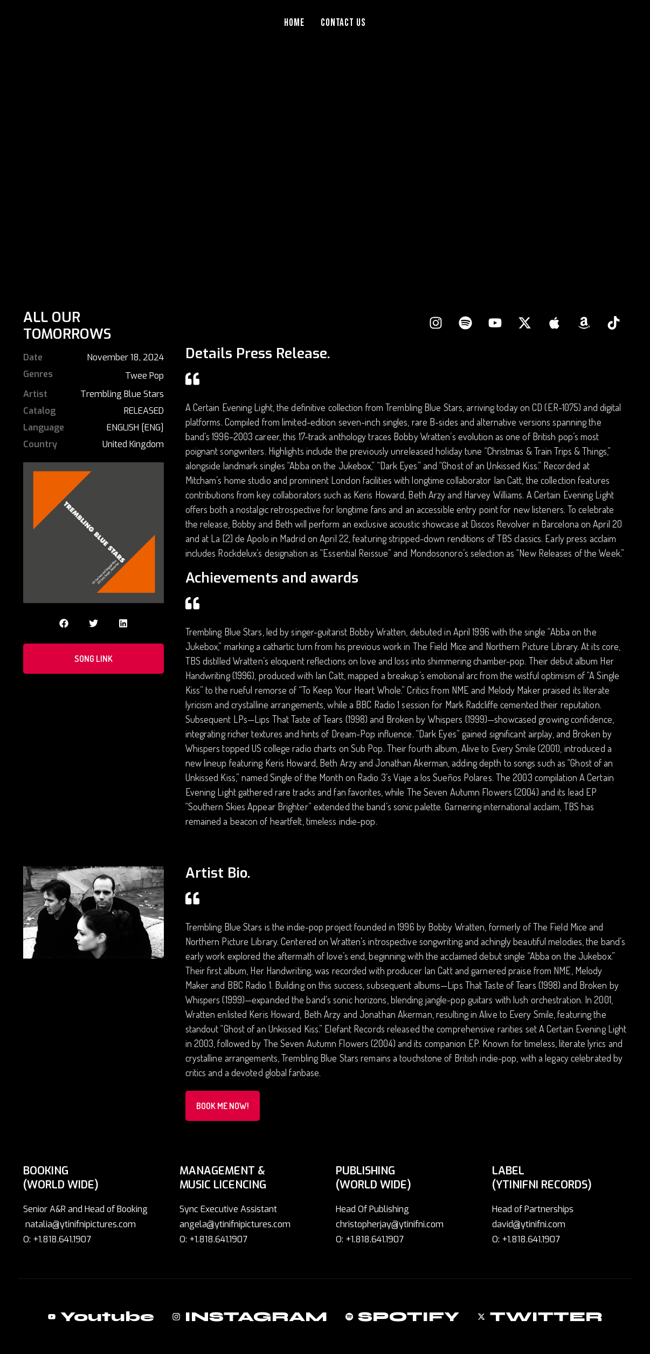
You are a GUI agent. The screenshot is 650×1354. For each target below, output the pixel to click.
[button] (64, 623)
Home (294, 23)
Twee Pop (144, 375)
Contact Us (344, 23)
